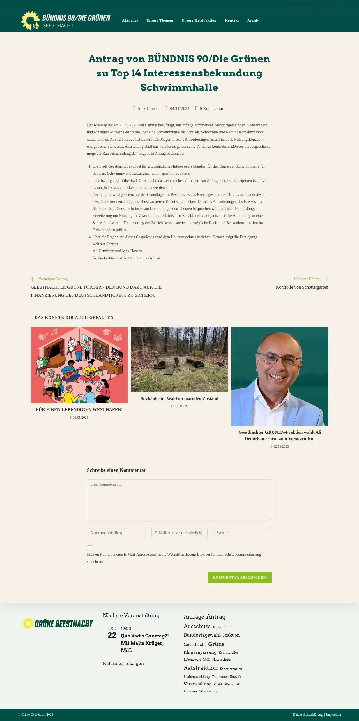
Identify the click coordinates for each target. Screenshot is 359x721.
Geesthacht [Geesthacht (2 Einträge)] (195, 644)
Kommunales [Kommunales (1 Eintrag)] (228, 653)
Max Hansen (149, 108)
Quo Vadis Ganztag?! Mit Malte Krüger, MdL (145, 643)
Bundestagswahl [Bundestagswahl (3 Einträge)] (202, 635)
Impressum (333, 715)
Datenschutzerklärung (301, 4)
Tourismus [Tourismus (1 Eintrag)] (219, 677)
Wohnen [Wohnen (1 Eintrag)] (190, 691)
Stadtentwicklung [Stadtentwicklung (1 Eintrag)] (197, 677)
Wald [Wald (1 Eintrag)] (218, 684)
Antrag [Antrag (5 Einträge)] (215, 616)
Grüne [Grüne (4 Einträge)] (216, 644)
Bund (325, 4)
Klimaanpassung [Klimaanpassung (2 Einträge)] (200, 652)
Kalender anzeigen (123, 663)
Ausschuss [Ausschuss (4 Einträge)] (197, 626)
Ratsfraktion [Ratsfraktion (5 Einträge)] (201, 668)
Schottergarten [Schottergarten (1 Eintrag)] (231, 669)
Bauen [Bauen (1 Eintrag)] (217, 627)
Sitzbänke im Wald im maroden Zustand (179, 398)
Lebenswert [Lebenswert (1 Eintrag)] (192, 660)
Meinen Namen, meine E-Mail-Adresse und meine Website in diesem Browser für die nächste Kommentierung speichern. (174, 558)
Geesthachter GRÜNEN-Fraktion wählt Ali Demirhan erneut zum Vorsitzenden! (279, 435)
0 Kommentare (212, 108)
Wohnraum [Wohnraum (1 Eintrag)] (208, 691)
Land (337, 4)
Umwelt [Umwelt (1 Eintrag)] (235, 677)
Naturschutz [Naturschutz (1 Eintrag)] (222, 660)
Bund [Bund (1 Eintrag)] (228, 627)
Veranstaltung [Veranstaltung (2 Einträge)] (197, 683)
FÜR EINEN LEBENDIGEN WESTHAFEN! (79, 409)
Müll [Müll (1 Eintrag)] (206, 660)
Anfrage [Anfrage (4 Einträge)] (194, 617)
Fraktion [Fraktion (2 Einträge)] (231, 635)
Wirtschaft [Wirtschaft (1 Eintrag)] (232, 684)
